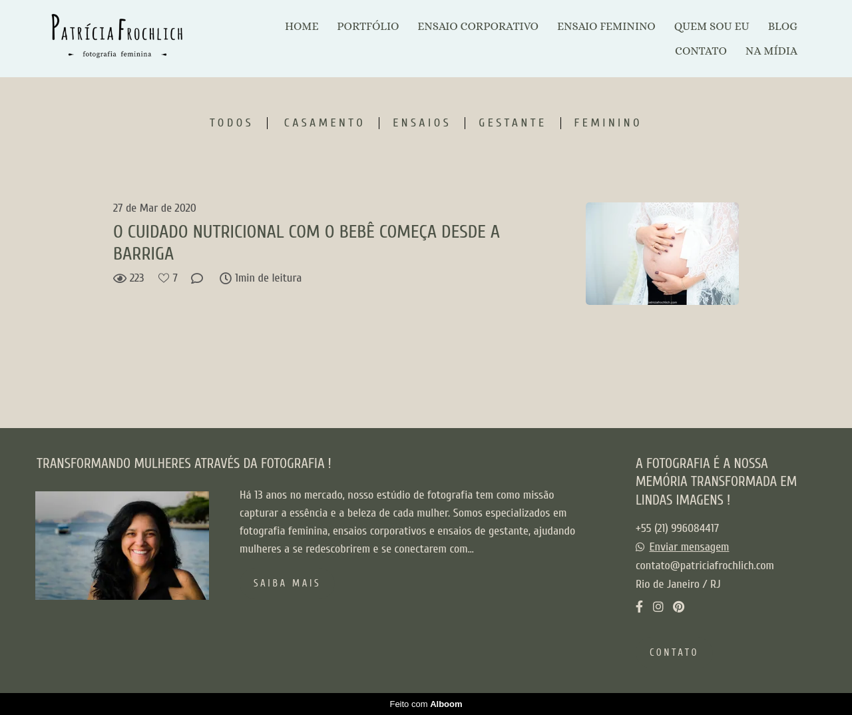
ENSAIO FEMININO (606, 26)
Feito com (425, 704)
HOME (301, 26)
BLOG (782, 26)
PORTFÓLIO (368, 26)
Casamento (324, 123)
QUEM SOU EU (711, 26)
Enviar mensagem (690, 547)
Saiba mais (287, 583)
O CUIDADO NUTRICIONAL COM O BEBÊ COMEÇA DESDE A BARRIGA (306, 243)
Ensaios (422, 123)
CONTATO (701, 51)
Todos (232, 123)
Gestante (512, 123)
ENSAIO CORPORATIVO (477, 26)
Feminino (608, 123)
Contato (674, 652)
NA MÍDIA (771, 51)
